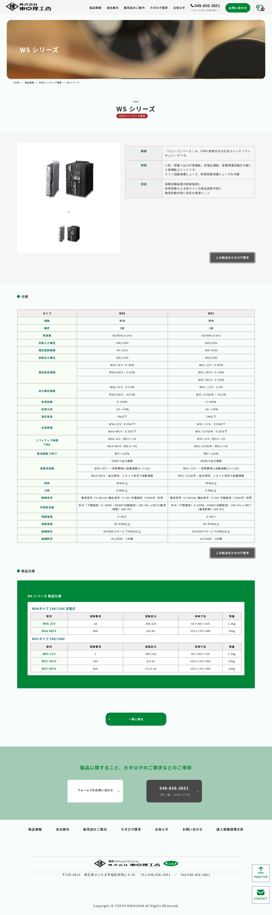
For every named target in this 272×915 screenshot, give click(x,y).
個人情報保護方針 (230, 829)
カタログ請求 (159, 8)
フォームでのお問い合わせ (99, 790)
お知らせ (179, 8)
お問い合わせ (238, 8)
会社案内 (113, 8)
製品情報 (95, 8)
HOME (17, 82)
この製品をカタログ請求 (232, 257)
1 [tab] (68, 212)
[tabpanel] (68, 179)
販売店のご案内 (134, 8)
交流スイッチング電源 (50, 82)
